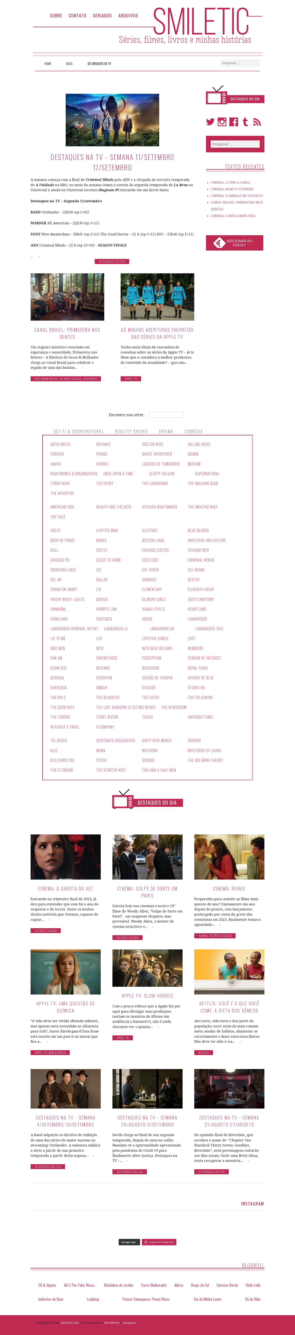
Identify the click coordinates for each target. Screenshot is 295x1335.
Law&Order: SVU (210, 627)
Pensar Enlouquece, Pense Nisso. (146, 1296)
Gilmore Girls (154, 598)
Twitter (210, 123)
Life (99, 637)
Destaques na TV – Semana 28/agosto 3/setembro (147, 1118)
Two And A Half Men (159, 767)
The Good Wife (62, 705)
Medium (194, 464)
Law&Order (197, 617)
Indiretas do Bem (50, 1296)
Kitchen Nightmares (160, 506)
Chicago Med (199, 549)
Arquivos (128, 15)
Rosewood (150, 666)
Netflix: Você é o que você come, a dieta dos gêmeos (229, 1004)
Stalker (149, 685)
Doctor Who (152, 444)
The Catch (151, 695)
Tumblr (245, 123)
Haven (55, 464)
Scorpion (104, 676)
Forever (57, 454)
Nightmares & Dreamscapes (74, 473)
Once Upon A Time (120, 473)
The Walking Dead (203, 483)
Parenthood (107, 656)
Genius (102, 598)
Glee (54, 748)
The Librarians (155, 483)
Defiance (103, 444)
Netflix (204, 1049)
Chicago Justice (156, 549)
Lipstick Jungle (155, 637)
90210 (55, 530)
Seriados (102, 15)
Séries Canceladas (70, 800)
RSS (257, 123)
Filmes (203, 933)
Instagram (222, 123)
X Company (105, 724)
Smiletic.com (70, 1320)
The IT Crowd (61, 767)
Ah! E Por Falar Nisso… (80, 1282)
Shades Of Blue (201, 676)
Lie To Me (58, 637)
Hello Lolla (253, 1282)
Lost (192, 637)
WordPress (111, 1320)
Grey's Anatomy (201, 598)
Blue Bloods (198, 530)
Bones (101, 539)
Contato (78, 15)
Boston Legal (153, 539)
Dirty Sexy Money (157, 738)
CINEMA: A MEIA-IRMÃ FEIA (233, 216)
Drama (166, 431)
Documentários (46, 379)
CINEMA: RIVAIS (229, 885)
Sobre (56, 15)
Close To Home (108, 559)
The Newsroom (175, 705)
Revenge (103, 666)
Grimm (193, 454)
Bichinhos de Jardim (118, 1282)
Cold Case (150, 559)
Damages (149, 578)
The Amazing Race (203, 506)
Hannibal (58, 607)
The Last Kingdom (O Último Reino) (126, 705)
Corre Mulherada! (153, 1282)
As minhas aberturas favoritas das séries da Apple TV (157, 333)
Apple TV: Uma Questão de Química (65, 1004)
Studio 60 (196, 685)
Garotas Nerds (227, 1282)
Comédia (194, 431)
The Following (200, 695)
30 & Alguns (47, 1282)
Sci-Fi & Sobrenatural (79, 431)
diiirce (178, 1282)
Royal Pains (198, 666)
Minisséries (57, 1049)
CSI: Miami (196, 569)
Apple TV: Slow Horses (148, 992)
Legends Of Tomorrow (161, 464)
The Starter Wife (111, 767)
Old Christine (62, 757)
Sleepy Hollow (163, 473)
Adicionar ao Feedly (239, 243)
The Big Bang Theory (206, 757)
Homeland (59, 617)
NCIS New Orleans (157, 646)
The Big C (58, 695)
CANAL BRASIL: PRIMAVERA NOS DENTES (67, 333)
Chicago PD (60, 559)
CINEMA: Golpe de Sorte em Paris (147, 889)
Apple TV (131, 379)
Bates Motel (61, 444)
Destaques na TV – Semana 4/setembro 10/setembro (65, 1118)
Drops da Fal (200, 1282)
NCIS (100, 646)
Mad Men (58, 646)
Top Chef (58, 516)
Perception (152, 656)
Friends (194, 738)
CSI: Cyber (150, 569)
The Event (105, 483)
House (147, 617)
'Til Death (59, 738)
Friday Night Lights (68, 598)
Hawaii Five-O (153, 607)
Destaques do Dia (112, 261)
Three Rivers (107, 714)
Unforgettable (201, 714)
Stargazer (129, 1320)
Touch (147, 714)
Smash (102, 685)
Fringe (102, 454)
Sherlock (58, 685)
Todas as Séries (220, 800)
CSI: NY (56, 578)
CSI (98, 569)
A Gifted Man (107, 530)
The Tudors (60, 714)
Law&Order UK (163, 627)
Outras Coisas (71, 379)
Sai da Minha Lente (207, 1296)
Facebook (233, 123)
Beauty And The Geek (114, 506)
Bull (54, 549)
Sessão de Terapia (157, 676)
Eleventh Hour (201, 588)
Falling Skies (199, 444)
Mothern (150, 748)
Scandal (57, 676)
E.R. (99, 588)
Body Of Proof (62, 539)
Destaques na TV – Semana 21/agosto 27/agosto (229, 1118)
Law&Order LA (117, 627)
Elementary (152, 588)
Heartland (197, 607)
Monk (101, 748)
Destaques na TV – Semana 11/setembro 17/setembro (112, 162)
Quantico (58, 666)
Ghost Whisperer (157, 454)
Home (47, 63)
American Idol (62, 506)
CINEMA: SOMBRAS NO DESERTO (237, 196)
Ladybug (93, 1296)
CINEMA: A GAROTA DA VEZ (65, 885)
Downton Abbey (64, 588)
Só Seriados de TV (99, 63)
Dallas (102, 578)
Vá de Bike (253, 1296)
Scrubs (148, 757)
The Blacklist (108, 695)
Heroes (102, 464)
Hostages (104, 617)
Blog (69, 63)
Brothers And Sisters (207, 539)
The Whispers (62, 493)
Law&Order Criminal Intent (74, 627)
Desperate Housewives (116, 738)
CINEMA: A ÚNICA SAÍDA (230, 182)
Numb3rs (196, 646)
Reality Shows (131, 431)
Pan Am (56, 656)
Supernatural (209, 473)
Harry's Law (106, 607)
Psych (101, 757)
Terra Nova (60, 483)
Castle (102, 549)
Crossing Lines (63, 569)
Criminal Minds (201, 559)
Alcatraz (150, 530)
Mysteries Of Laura (205, 748)
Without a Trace (65, 724)
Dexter (194, 578)
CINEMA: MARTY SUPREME (232, 189)
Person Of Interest (205, 656)
